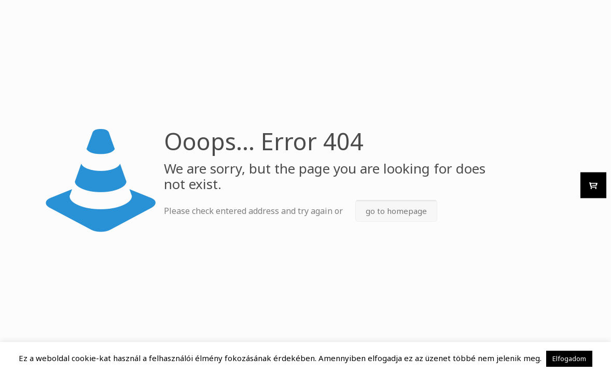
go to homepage (396, 211)
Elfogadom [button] (569, 358)
